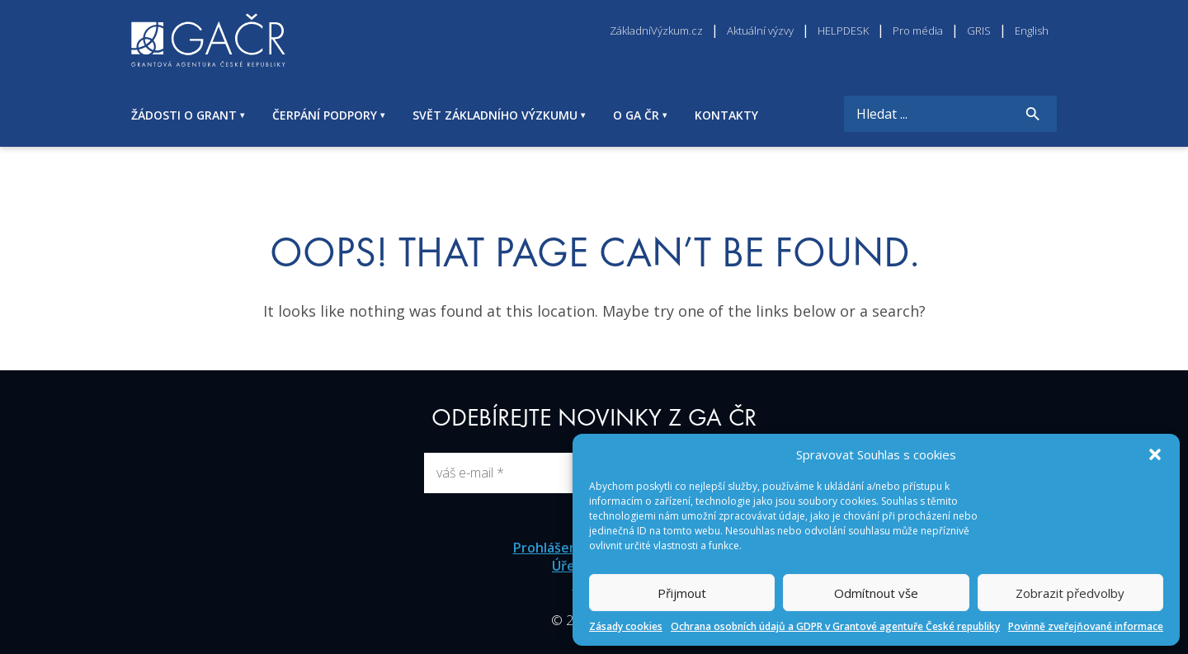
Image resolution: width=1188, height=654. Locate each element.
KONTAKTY (726, 115)
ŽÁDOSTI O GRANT (184, 115)
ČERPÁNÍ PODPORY (324, 115)
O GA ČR (636, 115)
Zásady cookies (625, 626)
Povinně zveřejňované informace (1085, 626)
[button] (1155, 454)
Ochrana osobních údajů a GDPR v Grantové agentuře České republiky (835, 626)
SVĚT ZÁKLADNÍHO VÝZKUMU (495, 115)
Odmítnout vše (876, 593)
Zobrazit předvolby (1070, 593)
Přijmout (682, 593)
